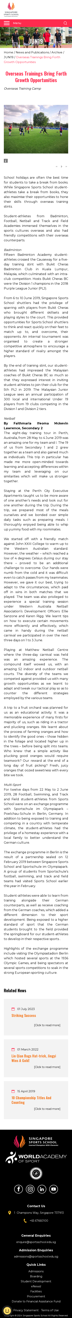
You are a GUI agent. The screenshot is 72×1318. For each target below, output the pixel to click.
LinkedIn (41, 1189)
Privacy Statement (26, 1310)
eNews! (36, 1286)
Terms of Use (50, 1310)
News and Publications (32, 52)
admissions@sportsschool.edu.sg (36, 1256)
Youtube (53, 1189)
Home (8, 52)
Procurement (36, 1296)
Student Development (36, 1281)
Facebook (18, 1189)
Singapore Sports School (13, 10)
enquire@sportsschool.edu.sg (36, 1242)
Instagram (30, 1189)
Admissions (36, 1271)
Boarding (36, 1276)
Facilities (36, 1291)
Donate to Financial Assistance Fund (36, 1301)
